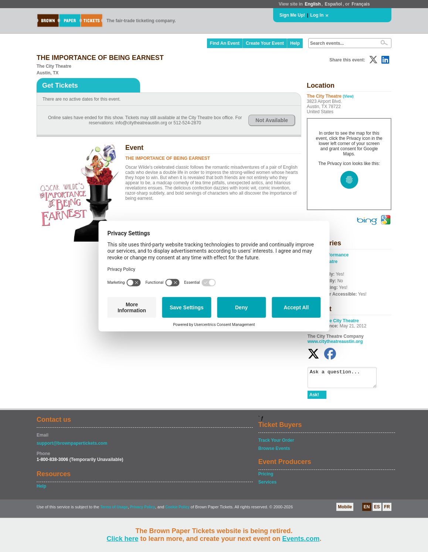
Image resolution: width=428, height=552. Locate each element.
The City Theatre (341, 320)
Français (360, 4)
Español (333, 4)
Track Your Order (276, 443)
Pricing (266, 477)
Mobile (345, 510)
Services (267, 485)
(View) (348, 96)
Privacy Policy (142, 510)
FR (387, 510)
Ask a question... (346, 379)
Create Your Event (265, 43)
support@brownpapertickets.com (72, 446)
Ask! (314, 398)
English (312, 4)
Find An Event (225, 43)
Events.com (301, 538)
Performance (335, 255)
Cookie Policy (177, 510)
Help (295, 43)
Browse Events (274, 451)
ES (377, 510)
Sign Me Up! (292, 15)
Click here (122, 538)
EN (367, 510)
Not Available (271, 120)
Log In (316, 15)
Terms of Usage (114, 510)
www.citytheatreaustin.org (335, 341)
